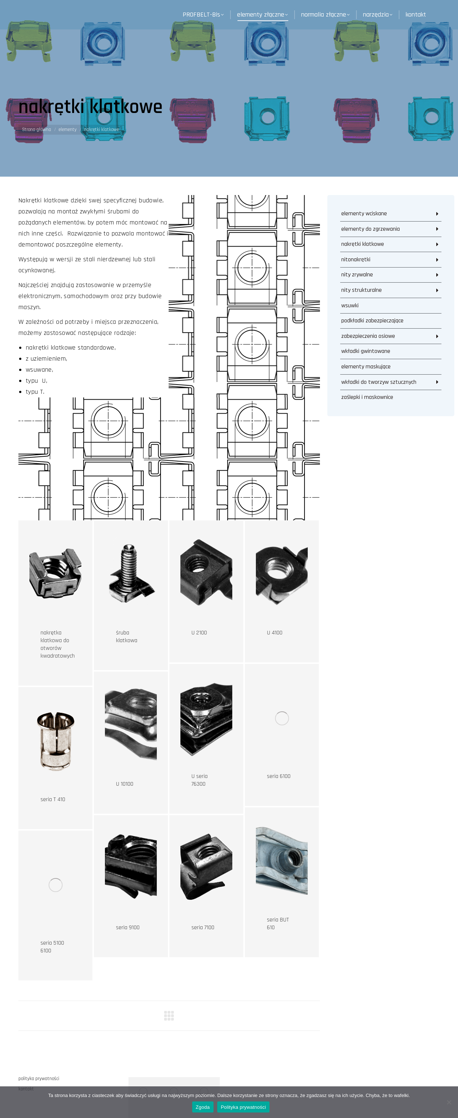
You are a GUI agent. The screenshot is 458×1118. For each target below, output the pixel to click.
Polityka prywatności (243, 1107)
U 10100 (124, 784)
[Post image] (55, 574)
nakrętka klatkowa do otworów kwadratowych (57, 644)
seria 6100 (278, 776)
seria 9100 (128, 927)
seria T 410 (52, 799)
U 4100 (274, 633)
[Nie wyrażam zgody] (448, 1102)
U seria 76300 (199, 780)
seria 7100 (202, 927)
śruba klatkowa (126, 636)
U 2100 (199, 633)
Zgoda (203, 1107)
